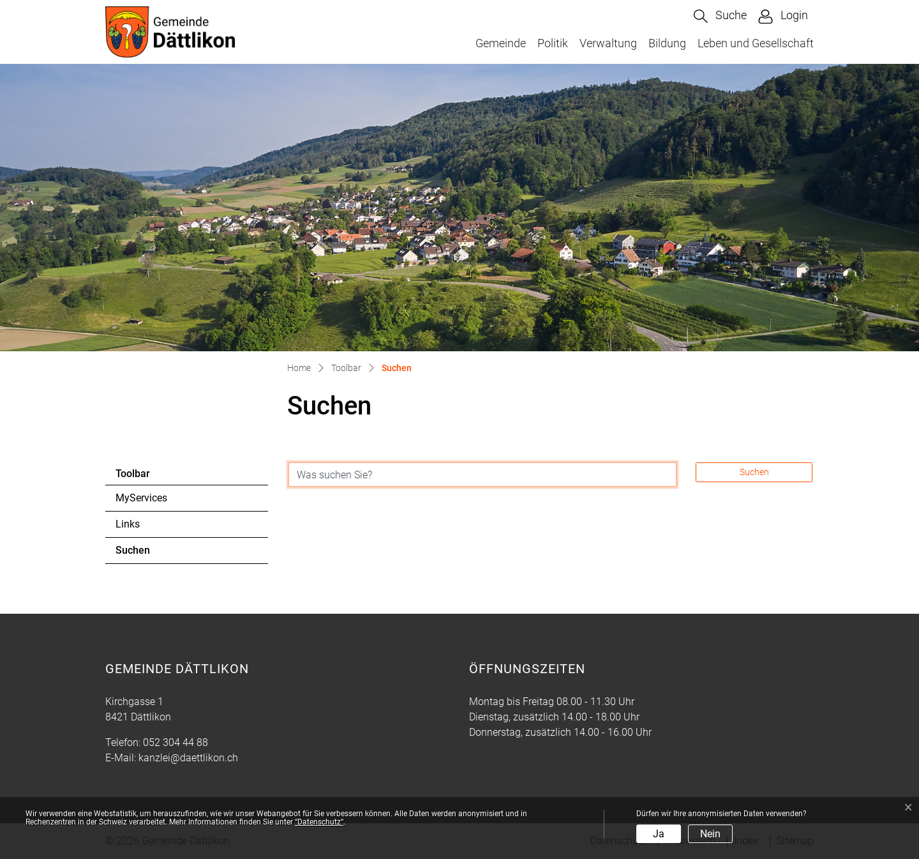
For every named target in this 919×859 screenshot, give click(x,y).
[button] (720, 16)
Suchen (150, 553)
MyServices (141, 498)
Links (128, 524)
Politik (552, 43)
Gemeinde (500, 43)
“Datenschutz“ (319, 821)
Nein (710, 834)
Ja (658, 834)
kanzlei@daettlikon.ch (188, 758)
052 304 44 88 (175, 742)
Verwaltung (608, 43)
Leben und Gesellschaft (756, 43)
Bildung (667, 43)
